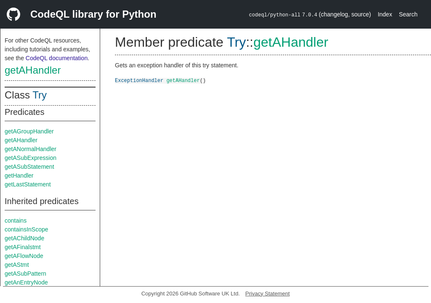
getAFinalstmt (23, 247)
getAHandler (33, 70)
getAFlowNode (24, 255)
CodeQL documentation (57, 58)
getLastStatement (28, 184)
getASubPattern (25, 273)
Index (385, 14)
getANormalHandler (30, 149)
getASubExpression (30, 157)
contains (16, 220)
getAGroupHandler (29, 131)
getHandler (19, 175)
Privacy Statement (267, 293)
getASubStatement (29, 166)
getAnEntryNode (26, 282)
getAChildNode (24, 238)
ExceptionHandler (139, 80)
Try (39, 95)
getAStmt (17, 264)
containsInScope (26, 229)
